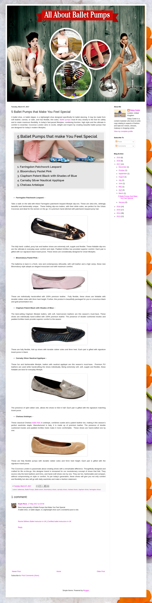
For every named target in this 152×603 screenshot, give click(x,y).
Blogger (86, 590)
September (123, 174)
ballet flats (36, 423)
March (121, 193)
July (120, 180)
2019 (119, 158)
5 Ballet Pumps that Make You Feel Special (128, 197)
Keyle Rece (22, 504)
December (123, 167)
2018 (119, 161)
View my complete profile (123, 131)
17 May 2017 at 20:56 (36, 504)
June (121, 183)
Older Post (101, 571)
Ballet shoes (39, 489)
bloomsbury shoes (50, 489)
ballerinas (21, 489)
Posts (119, 142)
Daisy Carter (135, 110)
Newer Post (16, 571)
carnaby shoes (62, 489)
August (121, 177)
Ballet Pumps (29, 489)
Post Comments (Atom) (30, 576)
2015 (119, 210)
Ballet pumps (65, 120)
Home (59, 571)
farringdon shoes (95, 489)
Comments (121, 146)
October (122, 170)
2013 (119, 216)
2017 (119, 164)
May (120, 187)
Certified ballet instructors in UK (59, 521)
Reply (20, 527)
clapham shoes (83, 489)
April (120, 190)
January (122, 202)
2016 (119, 207)
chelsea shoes (73, 489)
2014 (119, 213)
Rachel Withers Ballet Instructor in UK (32, 521)
